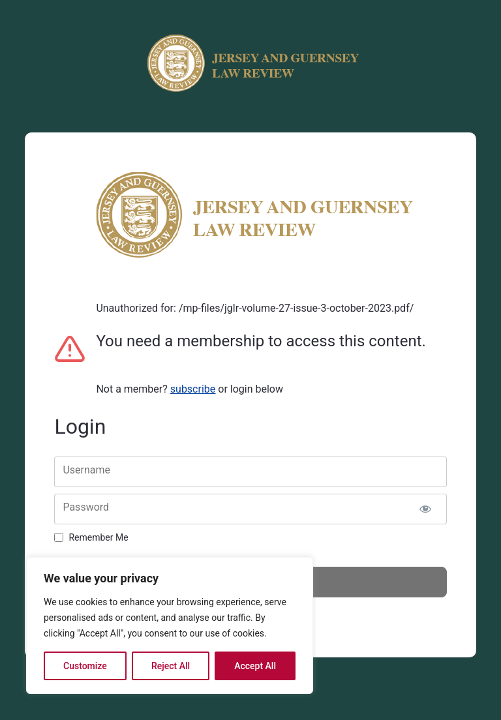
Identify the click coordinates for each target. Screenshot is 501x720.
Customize (85, 666)
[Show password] (425, 509)
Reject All (170, 666)
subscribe (192, 389)
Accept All (255, 666)
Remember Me (98, 537)
